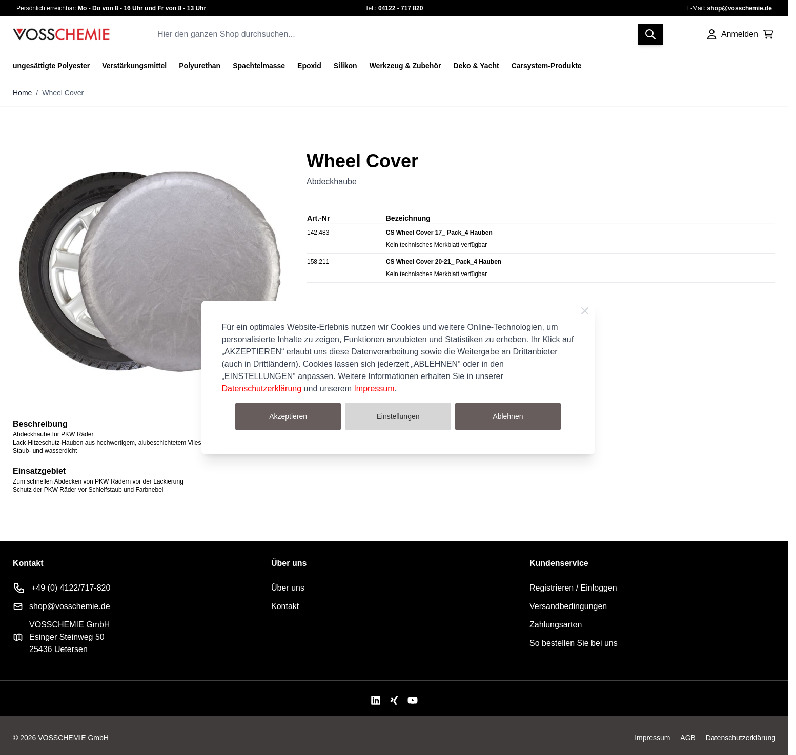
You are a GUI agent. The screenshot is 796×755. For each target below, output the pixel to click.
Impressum (374, 388)
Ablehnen (508, 416)
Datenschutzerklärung (262, 388)
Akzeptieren (288, 416)
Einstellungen (397, 416)
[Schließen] (585, 311)
